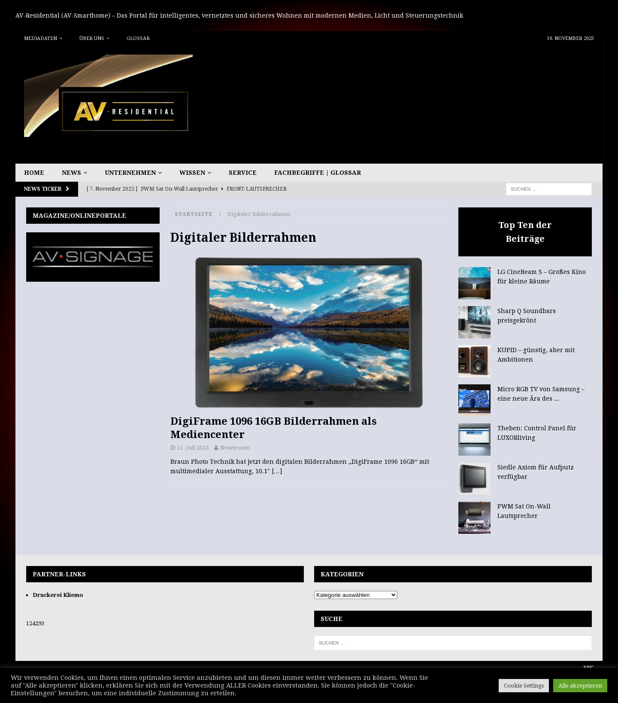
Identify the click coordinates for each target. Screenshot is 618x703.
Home (34, 172)
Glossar (138, 38)
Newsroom (235, 447)
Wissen (192, 172)
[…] (277, 471)
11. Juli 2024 (193, 447)
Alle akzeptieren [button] (580, 685)
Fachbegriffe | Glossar (317, 172)
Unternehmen (130, 172)
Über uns (91, 38)
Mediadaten (40, 38)
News (71, 172)
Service (243, 172)
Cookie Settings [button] (524, 685)
